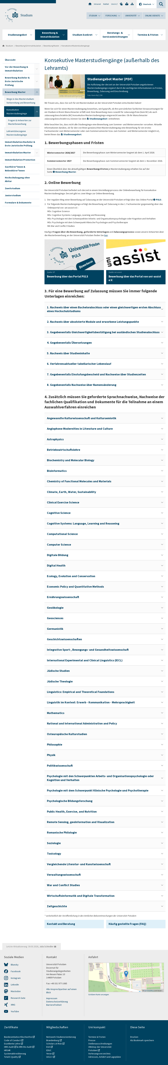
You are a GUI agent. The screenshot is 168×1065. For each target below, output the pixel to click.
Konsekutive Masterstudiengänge (75, 45)
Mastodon (16, 991)
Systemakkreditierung (15, 1053)
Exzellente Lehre (12, 1043)
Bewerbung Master (51, 45)
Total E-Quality (11, 1056)
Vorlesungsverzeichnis (99, 1053)
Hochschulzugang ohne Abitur (17, 179)
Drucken (134, 1036)
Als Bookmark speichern (142, 1040)
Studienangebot (98, 118)
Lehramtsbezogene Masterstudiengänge (17, 133)
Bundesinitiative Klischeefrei (18, 1036)
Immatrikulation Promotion (20, 159)
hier (106, 235)
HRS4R (7, 1050)
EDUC (48, 1050)
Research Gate (18, 997)
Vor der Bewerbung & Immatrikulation (16, 68)
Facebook (16, 971)
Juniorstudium (13, 195)
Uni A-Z (114, 4)
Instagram (16, 978)
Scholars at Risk (54, 1043)
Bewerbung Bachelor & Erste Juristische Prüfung (17, 81)
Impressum (51, 998)
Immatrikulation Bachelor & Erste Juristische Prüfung (20, 143)
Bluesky (14, 964)
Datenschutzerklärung (57, 1001)
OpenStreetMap (149, 991)
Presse (92, 1040)
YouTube (15, 1011)
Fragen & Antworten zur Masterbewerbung (19, 122)
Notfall (106, 4)
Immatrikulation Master (18, 152)
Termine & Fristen (97, 1036)
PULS (159, 199)
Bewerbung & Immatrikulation (28, 45)
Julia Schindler (46, 946)
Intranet (97, 4)
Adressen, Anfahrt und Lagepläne (104, 1056)
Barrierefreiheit (54, 1004)
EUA (48, 1046)
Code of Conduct (12, 1040)
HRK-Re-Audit (25, 1046)
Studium (26, 15)
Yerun (49, 1053)
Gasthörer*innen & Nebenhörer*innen (15, 168)
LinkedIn (15, 984)
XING (13, 1004)
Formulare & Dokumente (18, 202)
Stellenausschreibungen (100, 1043)
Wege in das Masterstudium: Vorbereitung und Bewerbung (21, 100)
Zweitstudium (12, 188)
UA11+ (49, 1056)
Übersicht (10, 59)
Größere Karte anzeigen (98, 994)
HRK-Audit (9, 1046)
